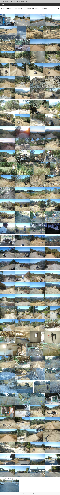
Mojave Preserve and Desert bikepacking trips (15, 8)
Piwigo (26, 493)
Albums (2, 4)
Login (58, 4)
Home (2, 8)
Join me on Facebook (33, 493)
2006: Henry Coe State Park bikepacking (35, 8)
